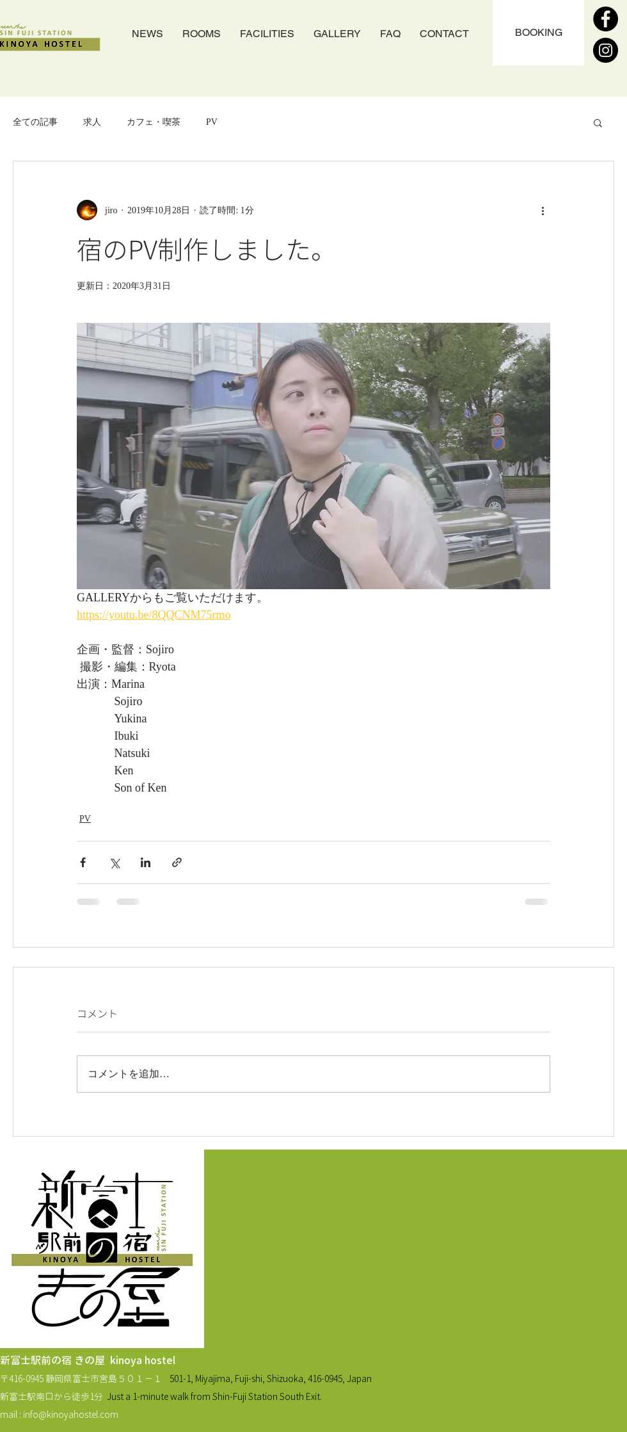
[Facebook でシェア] (83, 862)
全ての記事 (35, 122)
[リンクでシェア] (177, 862)
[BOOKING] (538, 32)
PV (212, 122)
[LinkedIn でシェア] (145, 862)
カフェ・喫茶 (153, 122)
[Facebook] (605, 18)
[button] (598, 122)
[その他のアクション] (542, 210)
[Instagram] (605, 50)
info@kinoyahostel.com (70, 1414)
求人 (92, 122)
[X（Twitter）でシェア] (114, 862)
